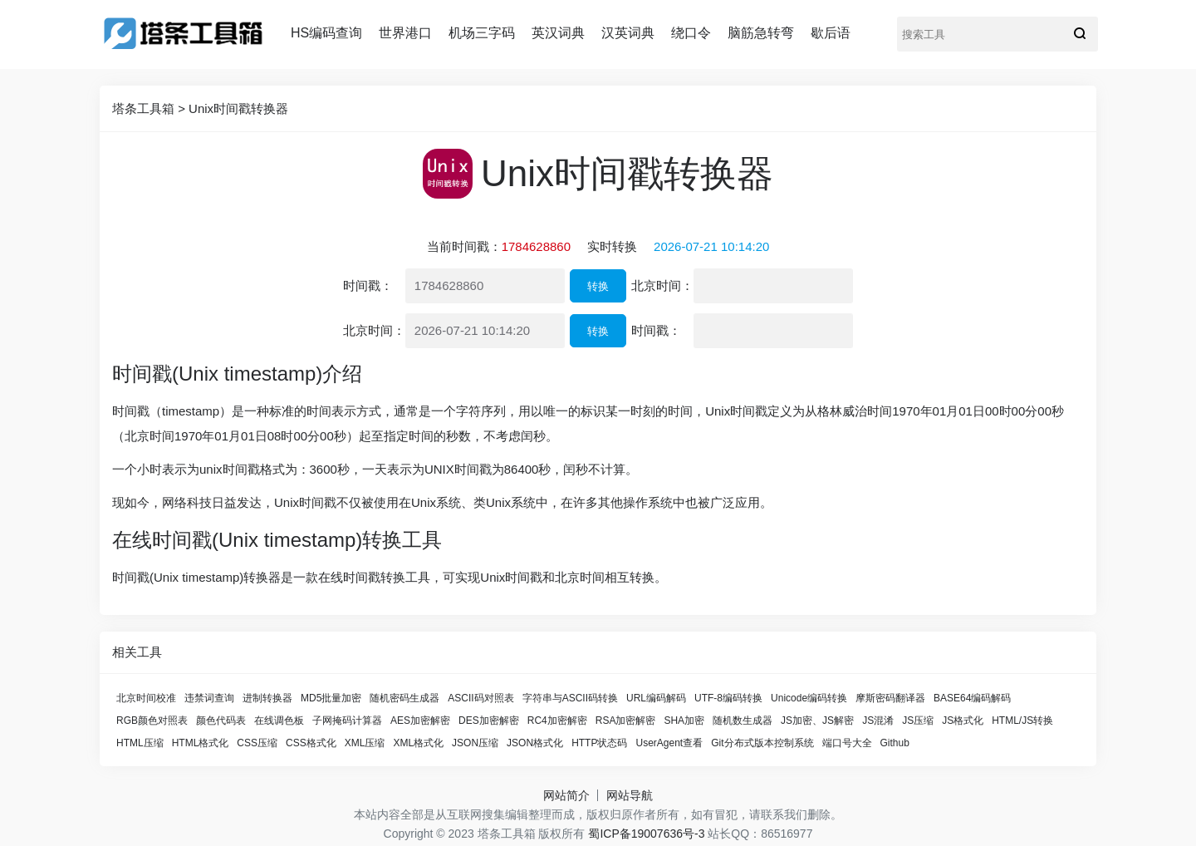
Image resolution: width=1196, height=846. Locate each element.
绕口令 (691, 33)
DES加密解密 (488, 720)
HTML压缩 (140, 743)
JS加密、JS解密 (817, 720)
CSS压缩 (257, 743)
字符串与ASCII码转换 (570, 698)
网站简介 (566, 795)
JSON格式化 (535, 743)
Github (894, 743)
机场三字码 (481, 33)
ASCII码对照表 (480, 698)
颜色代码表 (221, 720)
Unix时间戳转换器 (238, 108)
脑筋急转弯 (761, 33)
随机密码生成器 (404, 698)
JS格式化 (962, 720)
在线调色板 (279, 720)
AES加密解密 (420, 720)
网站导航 (629, 795)
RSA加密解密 (626, 720)
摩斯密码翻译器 (890, 698)
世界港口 (405, 33)
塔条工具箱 (143, 108)
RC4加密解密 (557, 720)
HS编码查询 (326, 33)
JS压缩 (918, 720)
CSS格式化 (311, 743)
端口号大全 (847, 743)
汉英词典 (627, 33)
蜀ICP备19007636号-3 (646, 833)
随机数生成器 (742, 720)
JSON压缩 (475, 743)
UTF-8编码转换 (728, 698)
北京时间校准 (146, 698)
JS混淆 (878, 720)
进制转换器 (267, 698)
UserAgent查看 (669, 743)
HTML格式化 (200, 743)
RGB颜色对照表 (152, 720)
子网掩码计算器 (347, 720)
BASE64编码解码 (972, 698)
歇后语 (830, 33)
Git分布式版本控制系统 (762, 743)
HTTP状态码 (599, 743)
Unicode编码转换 (809, 698)
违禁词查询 (209, 698)
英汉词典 (558, 33)
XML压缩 (365, 743)
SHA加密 (684, 720)
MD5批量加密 (331, 698)
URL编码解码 (656, 698)
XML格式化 (418, 743)
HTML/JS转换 (1022, 720)
